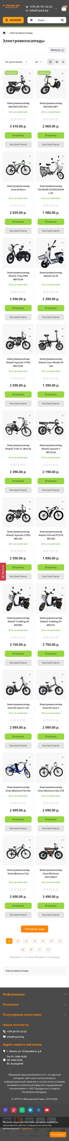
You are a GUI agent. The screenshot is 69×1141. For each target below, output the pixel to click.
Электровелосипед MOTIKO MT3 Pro (18, 104)
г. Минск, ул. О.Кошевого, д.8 (24, 1051)
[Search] (50, 20)
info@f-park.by (36, 10)
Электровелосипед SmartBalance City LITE (51, 788)
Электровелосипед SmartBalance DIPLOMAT (51, 873)
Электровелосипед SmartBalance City (18, 871)
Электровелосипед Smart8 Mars (18, 187)
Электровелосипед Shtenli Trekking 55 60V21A (51, 621)
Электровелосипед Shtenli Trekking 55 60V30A (18, 621)
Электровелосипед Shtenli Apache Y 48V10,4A (51, 449)
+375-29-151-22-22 (38, 6)
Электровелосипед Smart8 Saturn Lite (18, 706)
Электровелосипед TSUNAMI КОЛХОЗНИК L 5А (51, 189)
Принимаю (58, 1134)
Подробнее (26, 1128)
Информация (34, 994)
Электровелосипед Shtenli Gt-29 (51, 274)
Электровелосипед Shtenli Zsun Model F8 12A (50, 362)
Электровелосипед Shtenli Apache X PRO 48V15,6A (18, 362)
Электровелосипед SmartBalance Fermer (18, 788)
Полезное (34, 1004)
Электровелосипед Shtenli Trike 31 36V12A (18, 447)
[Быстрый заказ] (18, 144)
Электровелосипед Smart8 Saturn (51, 706)
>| (48, 949)
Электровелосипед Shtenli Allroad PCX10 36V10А (50, 535)
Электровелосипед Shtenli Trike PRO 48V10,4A (18, 276)
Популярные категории (34, 1014)
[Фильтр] (3, 572)
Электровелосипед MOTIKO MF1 (51, 104)
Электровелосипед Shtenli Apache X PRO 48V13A (18, 535)
